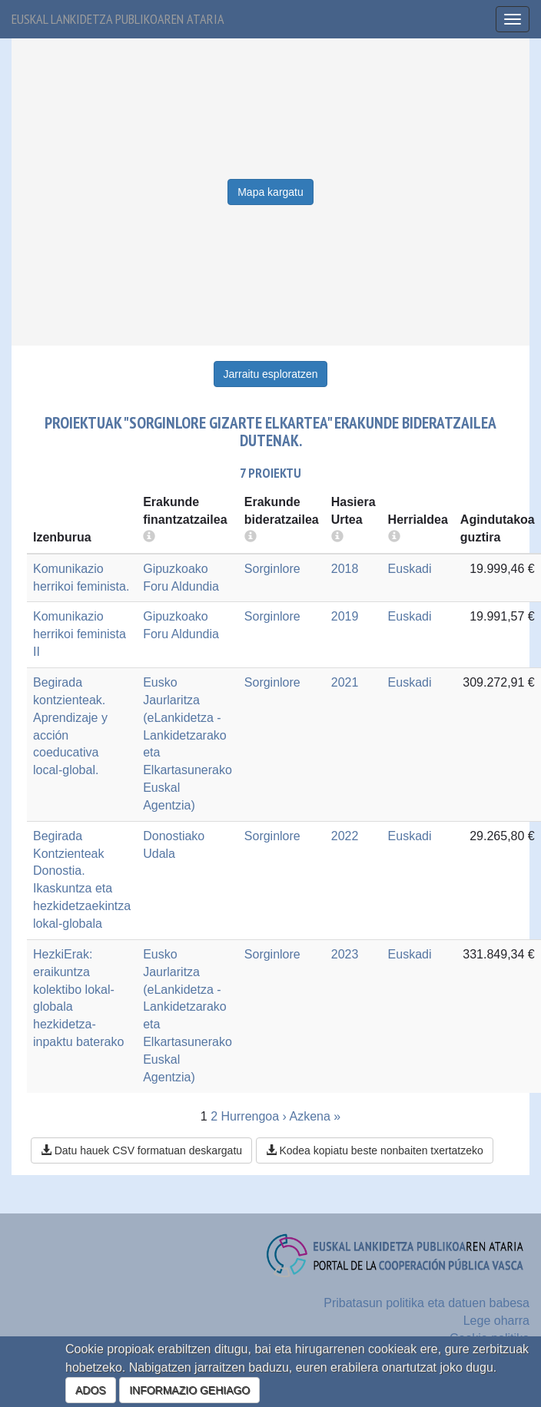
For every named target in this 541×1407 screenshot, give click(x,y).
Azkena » (314, 1116)
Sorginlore (272, 568)
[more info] (337, 537)
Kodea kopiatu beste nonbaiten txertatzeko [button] (374, 1150)
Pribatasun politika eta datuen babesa (426, 1302)
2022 (345, 836)
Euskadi (410, 568)
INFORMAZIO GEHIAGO (189, 1390)
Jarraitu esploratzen (271, 374)
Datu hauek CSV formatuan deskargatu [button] (141, 1150)
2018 (345, 568)
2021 (345, 682)
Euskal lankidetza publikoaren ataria (118, 19)
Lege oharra (496, 1320)
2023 (345, 954)
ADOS (90, 1390)
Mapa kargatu (270, 192)
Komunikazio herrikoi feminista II (79, 634)
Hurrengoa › (254, 1116)
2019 (345, 616)
